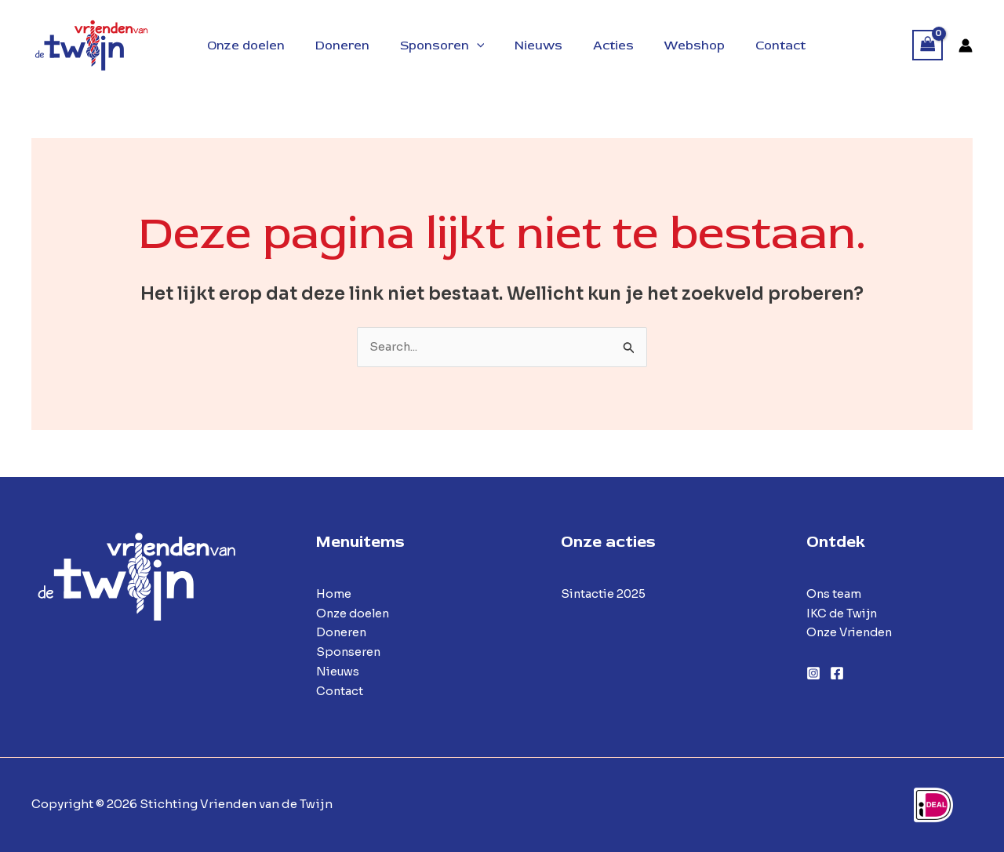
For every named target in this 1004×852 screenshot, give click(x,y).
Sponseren (349, 652)
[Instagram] (813, 674)
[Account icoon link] (966, 45)
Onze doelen (354, 613)
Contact (340, 690)
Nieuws (339, 671)
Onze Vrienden (851, 632)
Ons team (834, 593)
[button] (478, 45)
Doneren (342, 632)
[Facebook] (837, 674)
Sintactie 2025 (605, 593)
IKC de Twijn (843, 613)
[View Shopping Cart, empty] (928, 45)
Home (333, 593)
